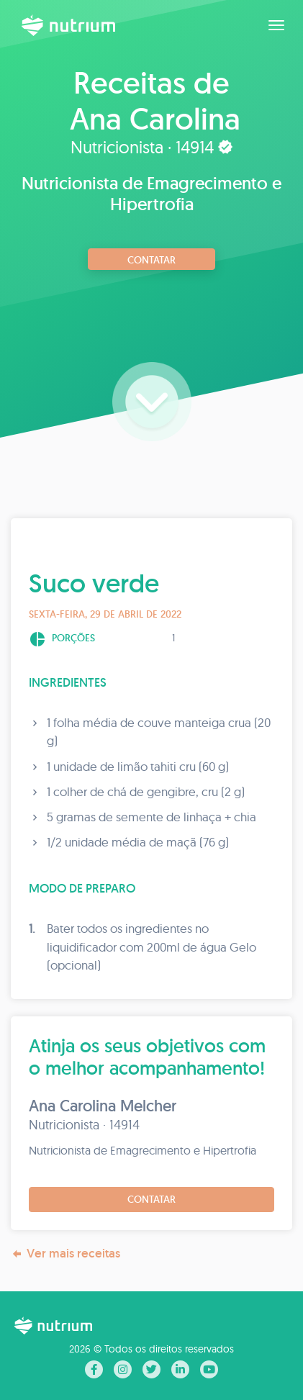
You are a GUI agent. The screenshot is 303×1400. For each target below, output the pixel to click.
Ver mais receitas (65, 1254)
